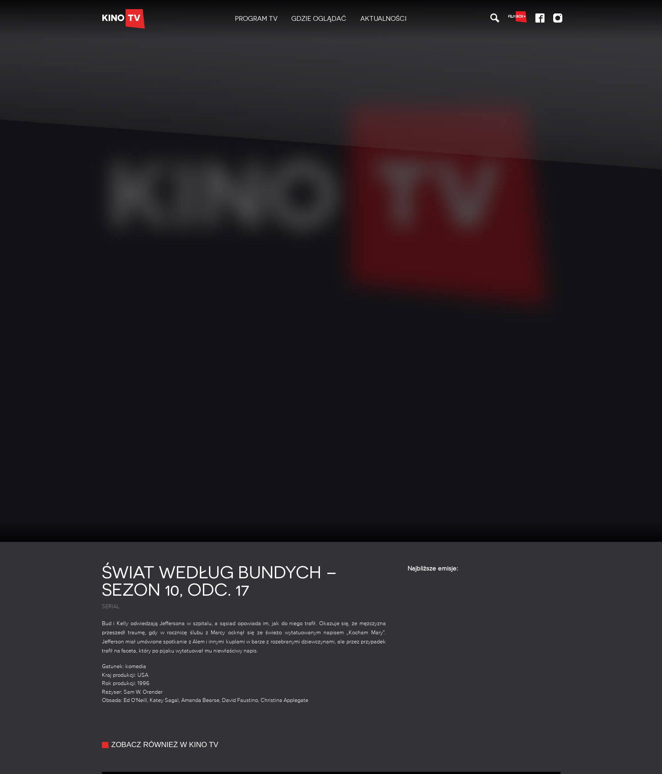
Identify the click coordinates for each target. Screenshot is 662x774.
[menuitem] (256, 19)
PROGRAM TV (256, 19)
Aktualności (383, 19)
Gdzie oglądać (318, 19)
